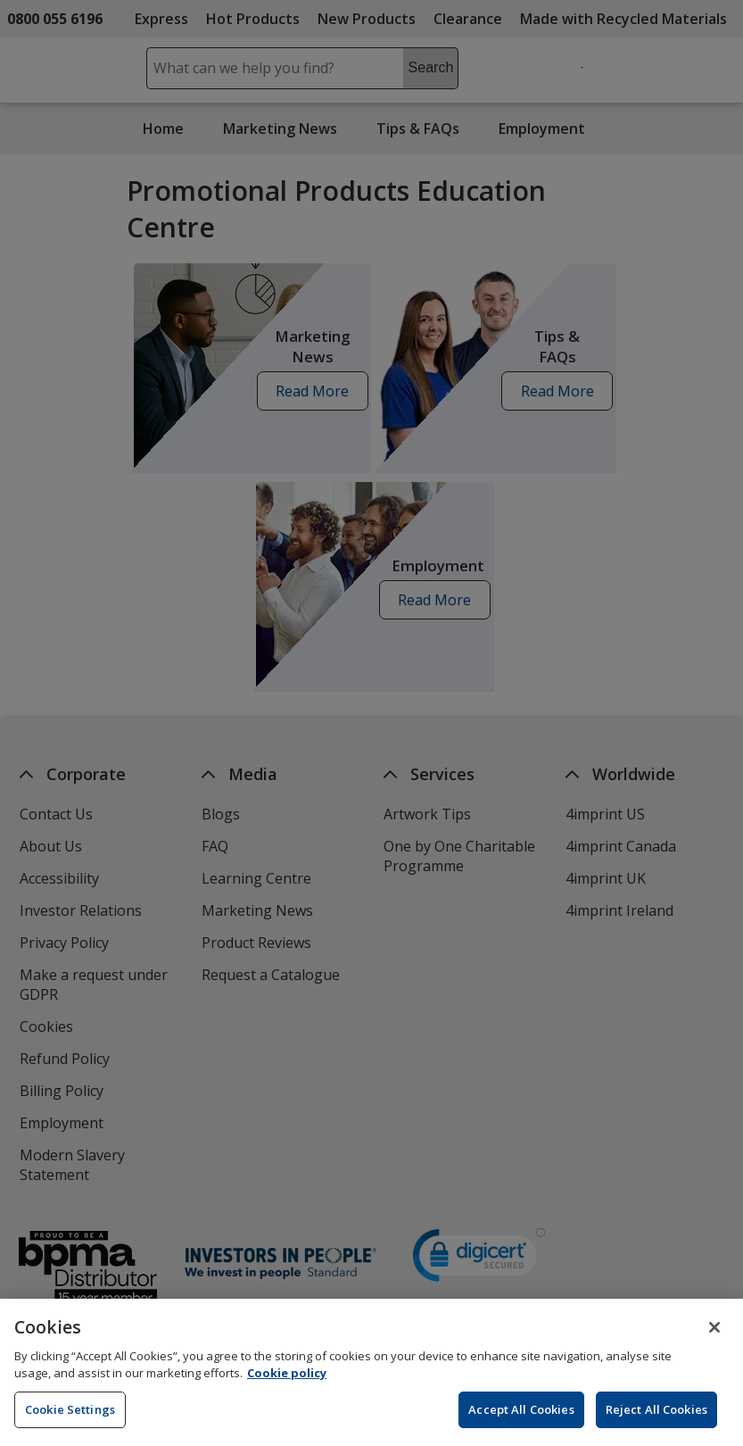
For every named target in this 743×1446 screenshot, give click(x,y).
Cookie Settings (70, 1419)
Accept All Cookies (521, 1419)
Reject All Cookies (656, 1419)
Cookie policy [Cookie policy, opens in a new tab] (286, 1383)
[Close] (714, 1337)
